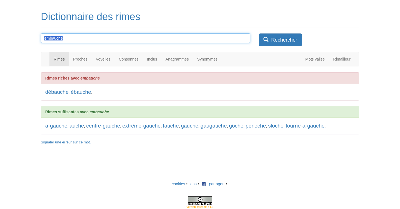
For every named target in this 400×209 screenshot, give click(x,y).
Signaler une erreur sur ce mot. (66, 142)
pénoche (256, 126)
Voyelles (103, 59)
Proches (80, 59)
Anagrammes (177, 59)
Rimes (59, 59)
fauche (171, 126)
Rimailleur (342, 59)
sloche (276, 126)
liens (193, 184)
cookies (178, 184)
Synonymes (207, 59)
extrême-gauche (141, 126)
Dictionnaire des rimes (90, 16)
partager (212, 184)
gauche (189, 126)
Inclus (152, 59)
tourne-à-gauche (305, 126)
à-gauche (56, 126)
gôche (236, 126)
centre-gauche (103, 126)
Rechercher (280, 40)
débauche (56, 92)
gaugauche (214, 126)
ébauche (81, 92)
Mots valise (315, 59)
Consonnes (129, 59)
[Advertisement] (200, 163)
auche (77, 126)
